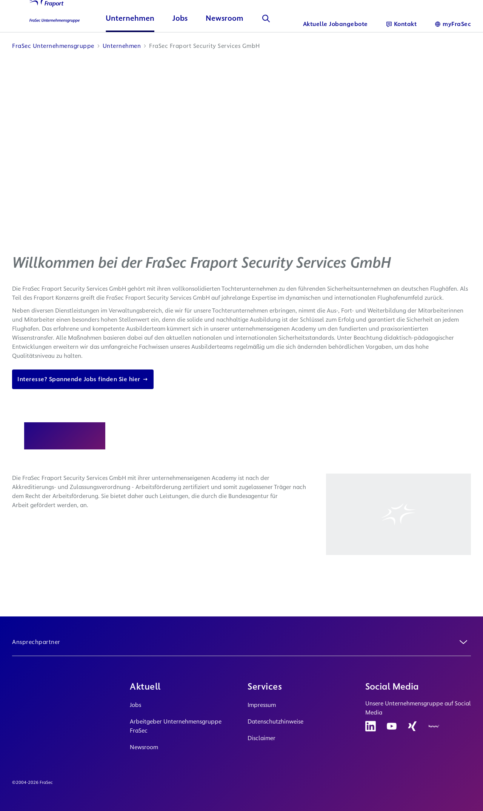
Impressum (262, 705)
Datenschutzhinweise (275, 721)
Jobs (135, 705)
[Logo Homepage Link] (50, 30)
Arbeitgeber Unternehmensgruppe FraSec (176, 725)
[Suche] (266, 43)
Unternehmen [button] (130, 43)
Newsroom (144, 747)
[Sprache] (453, 24)
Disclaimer (261, 738)
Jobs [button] (180, 43)
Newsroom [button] (224, 43)
